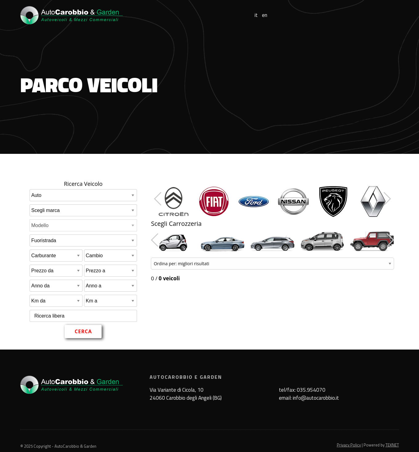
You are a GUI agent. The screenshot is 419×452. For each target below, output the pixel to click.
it (256, 15)
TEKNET (392, 445)
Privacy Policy (349, 445)
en (264, 15)
